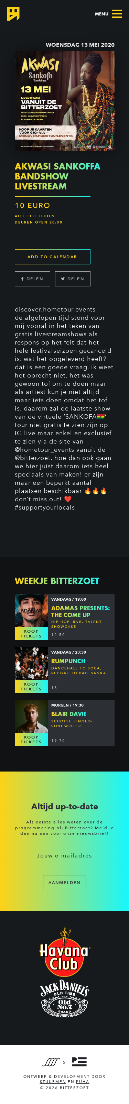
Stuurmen (53, 1082)
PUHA (82, 1082)
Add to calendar (52, 256)
